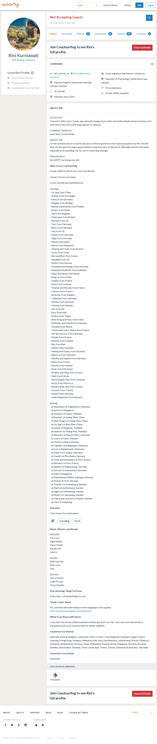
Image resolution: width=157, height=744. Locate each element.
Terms (49, 738)
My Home (67, 33)
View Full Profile (142, 47)
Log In (150, 5)
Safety (128, 5)
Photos (83, 33)
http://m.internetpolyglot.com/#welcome (70, 610)
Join (139, 5)
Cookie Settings (78, 712)
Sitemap (72, 738)
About (53, 33)
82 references (62, 73)
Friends (124, 33)
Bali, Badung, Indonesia (23, 59)
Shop (60, 712)
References (103, 33)
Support (35, 712)
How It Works (110, 5)
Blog (48, 712)
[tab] (53, 33)
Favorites (144, 33)
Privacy (61, 738)
